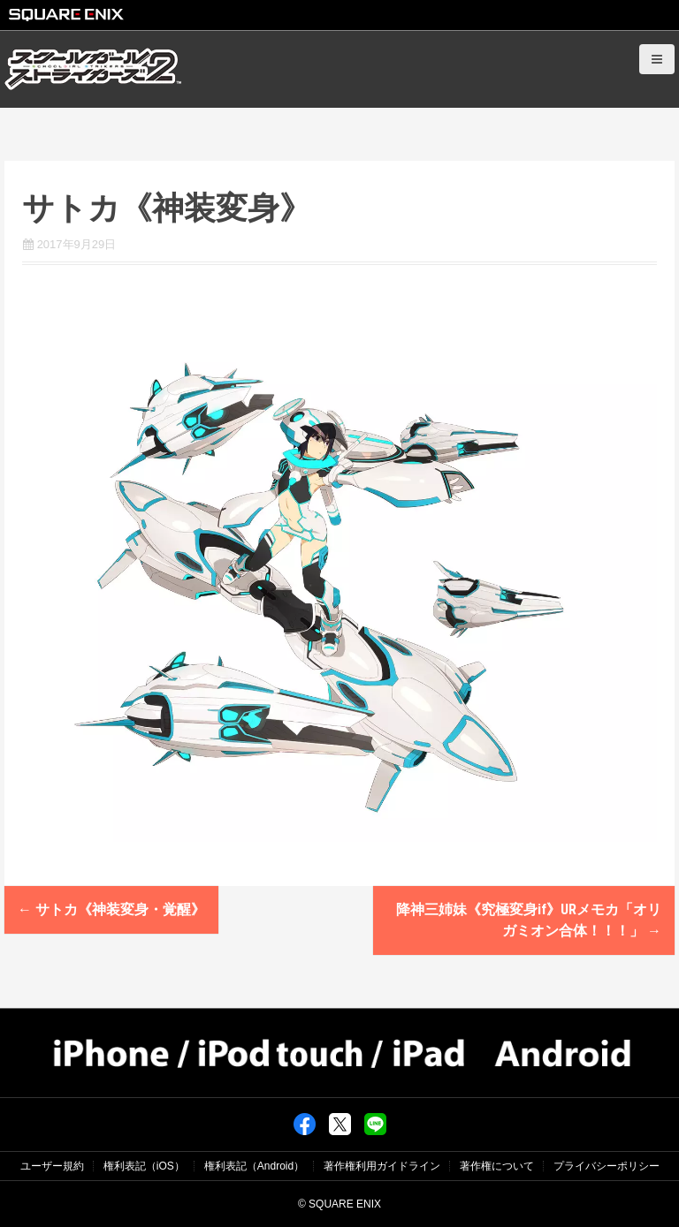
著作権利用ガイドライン (382, 1166)
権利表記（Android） (254, 1166)
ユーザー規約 (52, 1166)
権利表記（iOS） (144, 1166)
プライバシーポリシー (606, 1166)
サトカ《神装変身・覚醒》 (111, 909)
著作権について (497, 1166)
